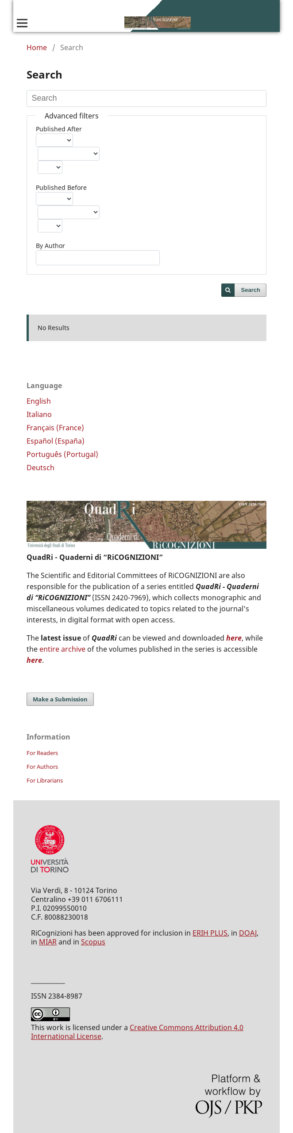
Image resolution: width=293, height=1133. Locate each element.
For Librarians (45, 780)
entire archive (62, 649)
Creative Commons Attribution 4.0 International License (137, 1032)
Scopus (93, 942)
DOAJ (248, 933)
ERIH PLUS (210, 933)
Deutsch (40, 467)
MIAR (48, 942)
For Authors (42, 767)
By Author (50, 245)
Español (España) (56, 441)
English (39, 401)
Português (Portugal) (62, 454)
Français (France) (55, 428)
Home (37, 47)
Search (250, 290)
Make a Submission (60, 699)
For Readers (42, 753)
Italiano (39, 414)
